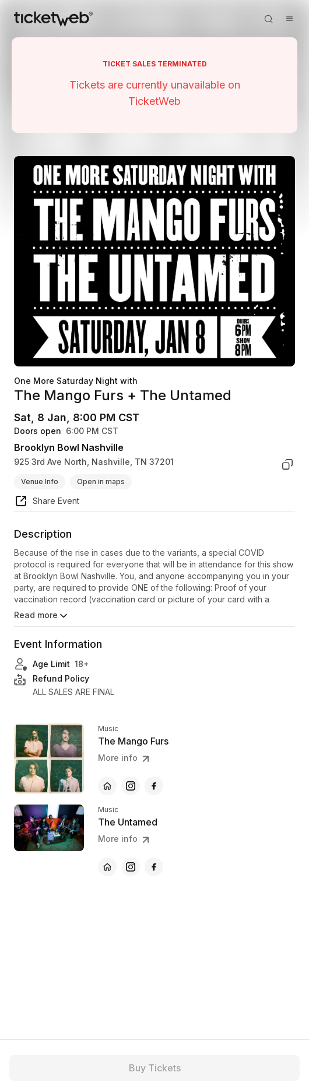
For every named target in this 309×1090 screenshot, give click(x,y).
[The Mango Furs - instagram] (130, 786)
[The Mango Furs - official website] (107, 786)
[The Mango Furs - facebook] (154, 786)
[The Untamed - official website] (107, 867)
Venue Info (39, 481)
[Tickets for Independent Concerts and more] (53, 18)
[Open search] (268, 18)
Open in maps (101, 481)
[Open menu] (289, 18)
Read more (41, 616)
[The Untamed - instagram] (130, 867)
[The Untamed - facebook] (154, 867)
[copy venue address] (287, 464)
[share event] (46, 503)
